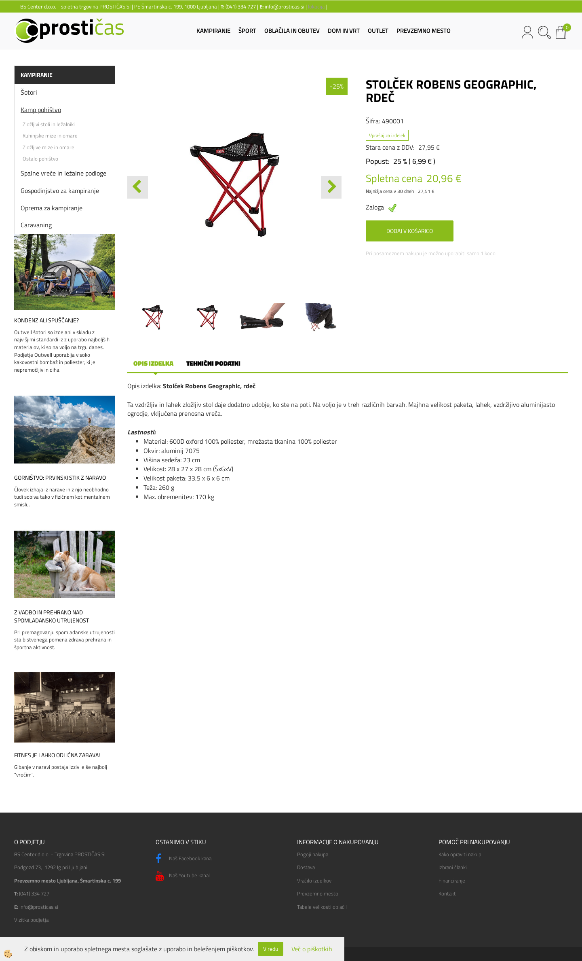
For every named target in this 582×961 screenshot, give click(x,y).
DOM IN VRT (344, 30)
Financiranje (452, 880)
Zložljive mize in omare (48, 147)
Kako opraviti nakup (460, 854)
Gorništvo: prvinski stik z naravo (60, 478)
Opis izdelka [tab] (153, 363)
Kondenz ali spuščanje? (46, 320)
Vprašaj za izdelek (387, 135)
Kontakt (447, 893)
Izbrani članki (453, 867)
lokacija (316, 6)
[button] (331, 187)
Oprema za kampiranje (51, 208)
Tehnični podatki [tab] (213, 363)
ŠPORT (247, 30)
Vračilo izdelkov (314, 880)
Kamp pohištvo (41, 109)
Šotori (29, 92)
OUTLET (378, 30)
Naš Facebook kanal (184, 859)
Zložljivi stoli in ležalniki (49, 124)
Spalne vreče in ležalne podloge (63, 173)
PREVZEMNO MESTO (423, 30)
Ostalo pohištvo (40, 159)
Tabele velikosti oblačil (322, 907)
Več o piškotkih (311, 949)
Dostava (306, 867)
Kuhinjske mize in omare (50, 135)
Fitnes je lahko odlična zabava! (57, 755)
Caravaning (36, 225)
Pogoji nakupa (312, 854)
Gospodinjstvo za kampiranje (60, 190)
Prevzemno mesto (317, 893)
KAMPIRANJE (213, 30)
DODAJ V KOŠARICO (409, 230)
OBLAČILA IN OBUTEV (292, 30)
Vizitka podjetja (31, 920)
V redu (270, 948)
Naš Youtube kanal (183, 876)
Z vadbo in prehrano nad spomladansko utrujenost (51, 616)
